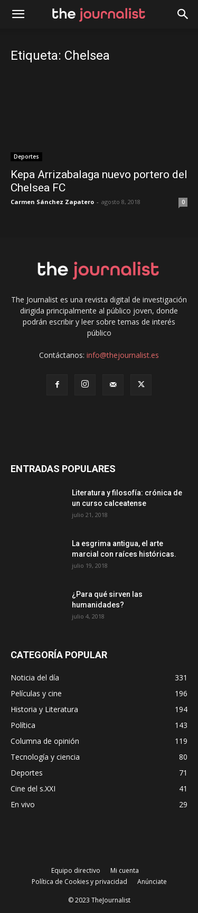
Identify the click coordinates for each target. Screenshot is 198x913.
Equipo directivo (75, 870)
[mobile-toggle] (18, 14)
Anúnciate (152, 881)
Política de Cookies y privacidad (79, 881)
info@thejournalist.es (123, 355)
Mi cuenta (124, 870)
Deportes (26, 156)
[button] (183, 14)
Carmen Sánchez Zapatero (52, 202)
